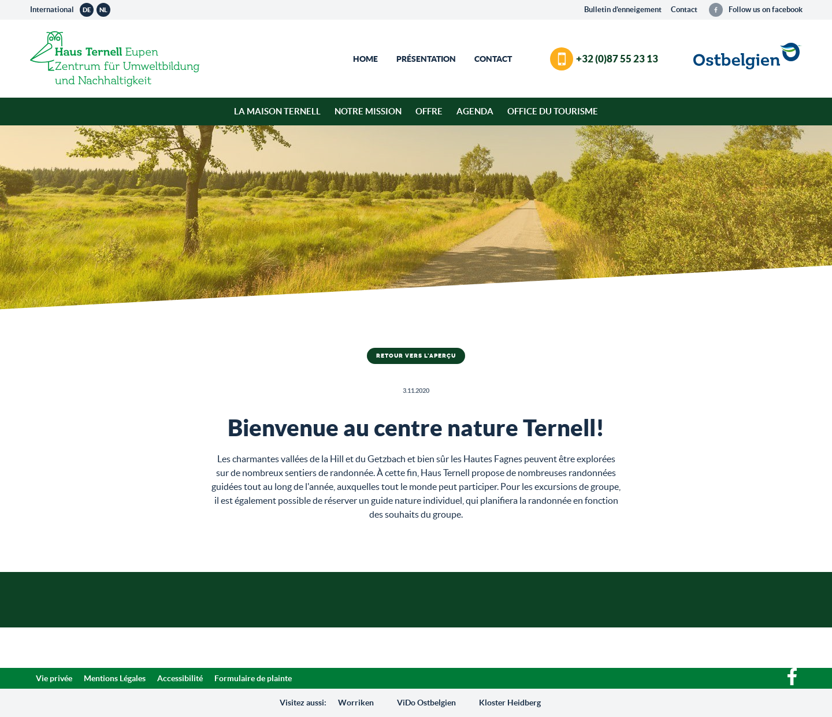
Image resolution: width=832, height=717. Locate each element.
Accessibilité (180, 678)
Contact (684, 9)
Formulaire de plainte (253, 678)
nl (103, 9)
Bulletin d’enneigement (623, 9)
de (87, 9)
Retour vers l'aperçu (416, 355)
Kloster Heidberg (510, 702)
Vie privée (54, 678)
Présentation (426, 59)
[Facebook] (792, 682)
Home (365, 59)
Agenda (474, 111)
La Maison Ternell (277, 111)
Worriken (356, 702)
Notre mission (368, 111)
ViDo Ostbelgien (426, 702)
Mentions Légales (115, 678)
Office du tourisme (552, 111)
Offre (429, 111)
